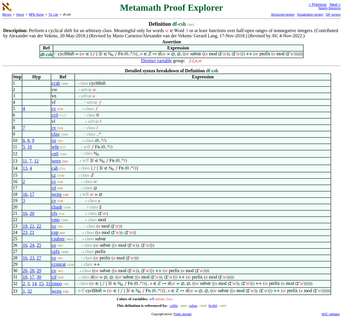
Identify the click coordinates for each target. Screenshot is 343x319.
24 (32, 245)
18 (25, 276)
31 (48, 283)
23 (25, 232)
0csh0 (212, 305)
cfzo (56, 134)
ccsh (56, 83)
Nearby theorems (329, 8)
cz (54, 175)
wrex (56, 160)
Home (20, 14)
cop (55, 232)
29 (39, 270)
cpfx (56, 251)
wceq (56, 194)
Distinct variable (156, 60)
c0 (54, 187)
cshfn (174, 305)
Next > (335, 4)
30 (39, 276)
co (54, 140)
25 (39, 245)
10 (29, 146)
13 (25, 168)
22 (39, 226)
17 (32, 194)
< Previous (317, 4)
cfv (54, 213)
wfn (55, 146)
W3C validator (331, 314)
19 (25, 226)
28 (32, 270)
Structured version (282, 14)
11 (25, 160)
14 (34, 283)
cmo (56, 219)
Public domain (183, 314)
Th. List (53, 14)
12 (36, 160)
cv (54, 108)
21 (32, 226)
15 (41, 283)
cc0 (55, 115)
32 (29, 291)
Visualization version (310, 14)
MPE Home (36, 14)
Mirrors (6, 14)
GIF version (333, 14)
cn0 (55, 153)
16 (25, 194)
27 (39, 257)
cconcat (59, 264)
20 (32, 213)
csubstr (58, 238)
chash (57, 206)
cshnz (193, 305)
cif (54, 276)
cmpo (57, 283)
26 (25, 270)
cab (55, 168)
